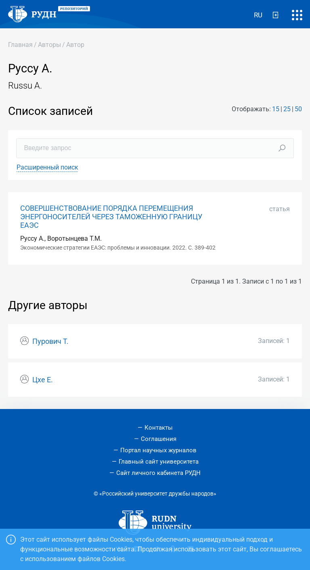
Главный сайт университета (159, 461)
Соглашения (158, 439)
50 (298, 109)
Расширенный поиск (47, 167)
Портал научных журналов (158, 450)
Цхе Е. (42, 380)
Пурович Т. (50, 341)
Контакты (159, 427)
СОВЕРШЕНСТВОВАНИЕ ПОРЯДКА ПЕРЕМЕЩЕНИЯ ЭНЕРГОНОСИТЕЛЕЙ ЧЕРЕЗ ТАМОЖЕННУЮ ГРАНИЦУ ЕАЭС (111, 216)
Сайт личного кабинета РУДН (158, 473)
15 (275, 109)
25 (287, 109)
